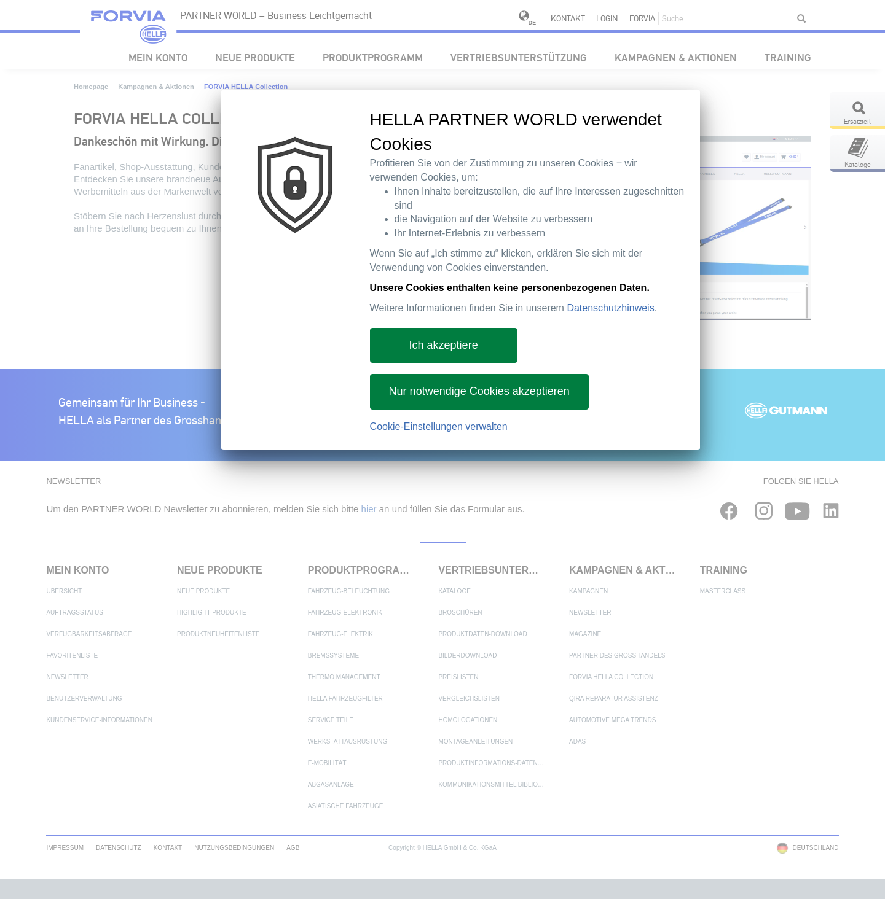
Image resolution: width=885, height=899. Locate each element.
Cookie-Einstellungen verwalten (439, 426)
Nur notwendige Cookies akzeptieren (479, 391)
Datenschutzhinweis (610, 308)
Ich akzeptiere (443, 345)
